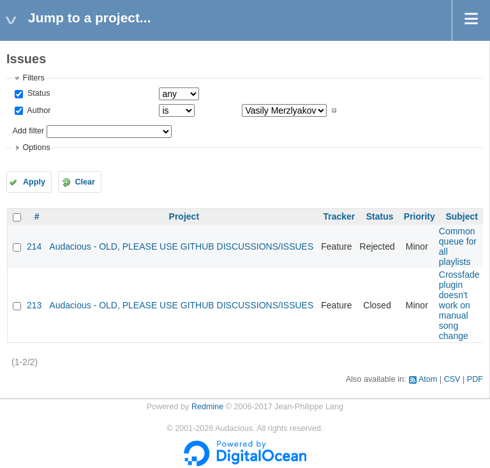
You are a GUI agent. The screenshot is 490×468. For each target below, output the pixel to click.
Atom (428, 379)
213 (34, 305)
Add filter (28, 130)
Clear (85, 181)
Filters (33, 77)
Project (184, 216)
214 (34, 246)
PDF (475, 379)
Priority (419, 216)
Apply (34, 181)
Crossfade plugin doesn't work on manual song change (459, 305)
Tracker (339, 216)
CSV (452, 379)
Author (37, 110)
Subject (461, 216)
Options (36, 147)
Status (37, 93)
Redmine (207, 406)
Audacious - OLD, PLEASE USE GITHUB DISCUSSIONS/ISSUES (181, 246)
